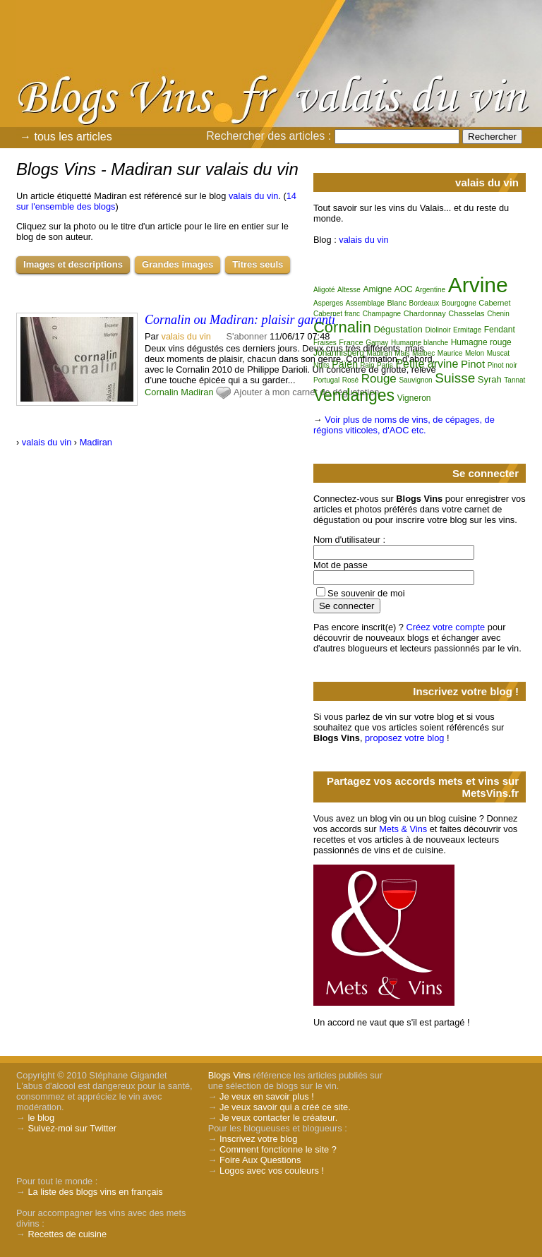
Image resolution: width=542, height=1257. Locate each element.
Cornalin (162, 392)
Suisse (455, 378)
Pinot (473, 364)
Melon (474, 353)
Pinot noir (502, 365)
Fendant (499, 330)
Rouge (379, 378)
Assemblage (365, 303)
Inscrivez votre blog (258, 1138)
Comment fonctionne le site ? (278, 1149)
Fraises (325, 343)
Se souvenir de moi (366, 593)
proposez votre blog (404, 738)
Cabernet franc (336, 314)
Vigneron (414, 398)
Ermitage (467, 330)
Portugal (326, 380)
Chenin (498, 314)
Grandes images (177, 264)
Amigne (377, 289)
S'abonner (247, 336)
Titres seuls (257, 264)
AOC (404, 289)
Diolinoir (437, 330)
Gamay (377, 343)
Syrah (490, 379)
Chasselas (466, 313)
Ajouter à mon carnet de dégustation (306, 392)
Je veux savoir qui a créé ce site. (285, 1107)
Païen (345, 364)
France (351, 342)
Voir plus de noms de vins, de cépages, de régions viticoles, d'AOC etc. (404, 424)
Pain (367, 365)
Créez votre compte (446, 627)
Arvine (478, 284)
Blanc (396, 303)
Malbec (423, 353)
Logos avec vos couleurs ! (271, 1170)
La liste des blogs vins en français (95, 1191)
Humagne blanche (419, 343)
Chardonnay (425, 313)
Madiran (197, 392)
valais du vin (253, 196)
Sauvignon (415, 380)
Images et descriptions (73, 264)
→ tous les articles (66, 137)
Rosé (350, 380)
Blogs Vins (229, 1075)
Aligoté (324, 290)
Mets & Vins (403, 829)
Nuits (321, 365)
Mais (402, 353)
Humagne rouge (481, 342)
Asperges (328, 303)
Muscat (498, 353)
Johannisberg (338, 353)
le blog (41, 1117)
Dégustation (397, 329)
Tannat (514, 380)
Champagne (382, 314)
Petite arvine (426, 364)
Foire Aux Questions (260, 1160)
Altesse (349, 290)
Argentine (430, 290)
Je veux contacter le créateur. (278, 1117)
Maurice (450, 353)
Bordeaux (424, 303)
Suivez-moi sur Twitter (72, 1128)
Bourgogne (459, 303)
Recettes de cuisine (67, 1234)
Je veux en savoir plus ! (266, 1096)
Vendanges (354, 395)
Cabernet (494, 303)
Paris (385, 365)
